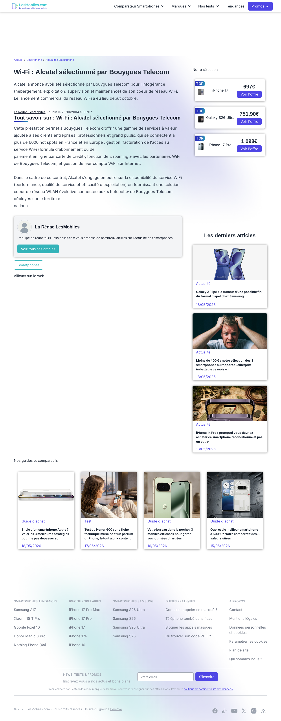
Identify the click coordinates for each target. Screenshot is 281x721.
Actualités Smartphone (60, 59)
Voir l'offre (249, 94)
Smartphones (28, 265)
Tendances (235, 6)
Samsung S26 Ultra (129, 609)
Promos (260, 6)
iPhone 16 (77, 645)
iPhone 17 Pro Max (84, 609)
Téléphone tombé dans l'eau (188, 618)
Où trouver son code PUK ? (188, 636)
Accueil (18, 59)
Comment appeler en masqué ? (191, 609)
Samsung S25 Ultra (129, 627)
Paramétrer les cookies (248, 641)
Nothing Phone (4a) (30, 645)
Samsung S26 (124, 618)
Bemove (116, 709)
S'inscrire (206, 677)
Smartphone (34, 59)
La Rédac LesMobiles (30, 112)
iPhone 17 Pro (80, 618)
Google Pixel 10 (27, 627)
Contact (235, 609)
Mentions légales (243, 618)
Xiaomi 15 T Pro (27, 618)
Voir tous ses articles (38, 249)
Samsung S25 (124, 636)
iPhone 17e (78, 636)
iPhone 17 (77, 627)
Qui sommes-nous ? (245, 659)
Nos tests (208, 6)
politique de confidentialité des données (208, 689)
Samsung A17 (25, 609)
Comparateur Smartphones (139, 6)
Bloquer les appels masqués (188, 627)
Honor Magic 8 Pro (30, 636)
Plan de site (238, 650)
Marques (181, 6)
